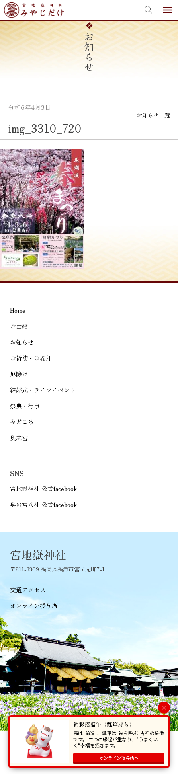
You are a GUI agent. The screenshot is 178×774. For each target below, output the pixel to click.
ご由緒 (19, 326)
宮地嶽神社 (34, 10)
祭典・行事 (25, 406)
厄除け (19, 374)
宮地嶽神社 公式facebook (43, 488)
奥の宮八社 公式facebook (43, 504)
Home (17, 310)
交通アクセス (28, 589)
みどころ (22, 421)
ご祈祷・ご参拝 (31, 358)
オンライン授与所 (34, 605)
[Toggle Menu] (167, 10)
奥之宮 (19, 437)
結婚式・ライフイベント (43, 390)
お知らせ (22, 342)
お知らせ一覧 (153, 115)
